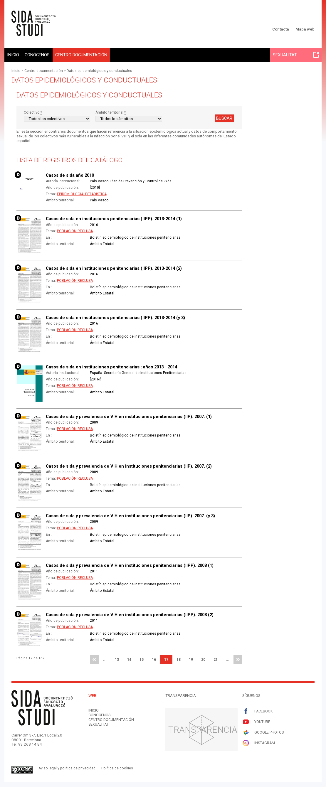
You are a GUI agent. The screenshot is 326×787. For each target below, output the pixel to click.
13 (117, 660)
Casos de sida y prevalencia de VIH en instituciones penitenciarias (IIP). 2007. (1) (129, 416)
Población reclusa (75, 231)
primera (94, 660)
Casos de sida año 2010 (70, 175)
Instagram (258, 743)
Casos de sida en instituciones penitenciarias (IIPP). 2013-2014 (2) (114, 268)
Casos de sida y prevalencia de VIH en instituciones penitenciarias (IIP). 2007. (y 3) (130, 515)
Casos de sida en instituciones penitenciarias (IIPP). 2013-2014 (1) (114, 218)
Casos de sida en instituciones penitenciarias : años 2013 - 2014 (111, 367)
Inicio (13, 55)
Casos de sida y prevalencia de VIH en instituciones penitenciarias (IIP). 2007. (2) (129, 466)
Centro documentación (81, 55)
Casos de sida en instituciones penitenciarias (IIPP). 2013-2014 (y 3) (115, 317)
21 (216, 660)
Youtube (256, 722)
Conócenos (37, 55)
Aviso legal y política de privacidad (66, 768)
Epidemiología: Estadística (82, 194)
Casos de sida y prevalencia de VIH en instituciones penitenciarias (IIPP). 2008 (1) (130, 565)
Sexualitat (296, 55)
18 (179, 660)
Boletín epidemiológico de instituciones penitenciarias (135, 237)
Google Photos (263, 732)
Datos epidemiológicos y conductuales (99, 71)
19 (191, 660)
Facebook (257, 711)
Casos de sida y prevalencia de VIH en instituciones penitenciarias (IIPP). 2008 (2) (130, 614)
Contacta (280, 29)
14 (129, 660)
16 (154, 660)
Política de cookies (117, 768)
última (237, 660)
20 (203, 660)
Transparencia (202, 729)
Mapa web (305, 29)
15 (142, 660)
